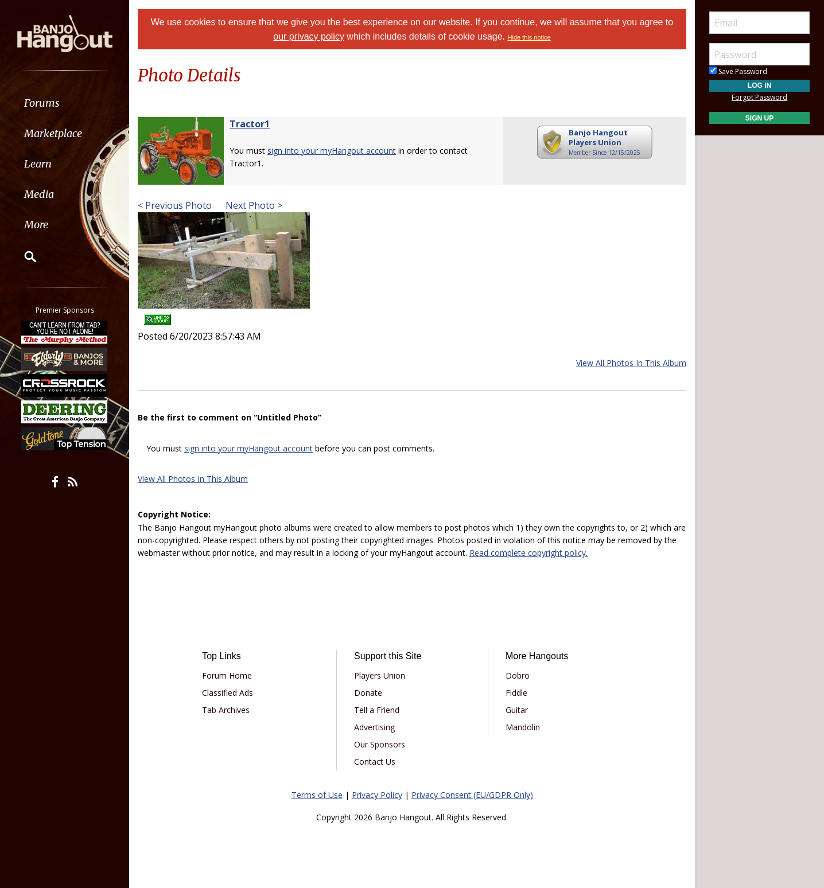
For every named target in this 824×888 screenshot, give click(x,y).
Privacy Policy (377, 794)
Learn (38, 163)
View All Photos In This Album (631, 362)
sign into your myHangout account (331, 150)
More (36, 224)
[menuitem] (64, 103)
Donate (368, 692)
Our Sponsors (379, 744)
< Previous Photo (175, 205)
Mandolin (523, 727)
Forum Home (227, 675)
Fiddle (516, 692)
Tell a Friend (376, 709)
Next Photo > (252, 205)
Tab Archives (226, 709)
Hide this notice (529, 37)
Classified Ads (227, 692)
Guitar (517, 709)
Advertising (374, 727)
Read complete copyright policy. (528, 552)
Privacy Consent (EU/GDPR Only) (472, 794)
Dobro (518, 675)
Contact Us (374, 761)
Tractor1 (250, 124)
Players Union (379, 675)
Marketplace (53, 133)
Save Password (738, 71)
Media (39, 194)
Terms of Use (317, 794)
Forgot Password (759, 97)
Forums (42, 103)
